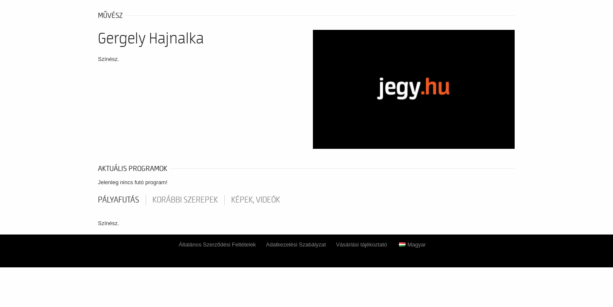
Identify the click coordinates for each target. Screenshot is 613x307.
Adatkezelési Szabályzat (296, 244)
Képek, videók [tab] (255, 200)
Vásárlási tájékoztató (361, 244)
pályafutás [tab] (118, 200)
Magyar (412, 244)
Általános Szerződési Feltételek (217, 244)
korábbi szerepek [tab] (185, 200)
